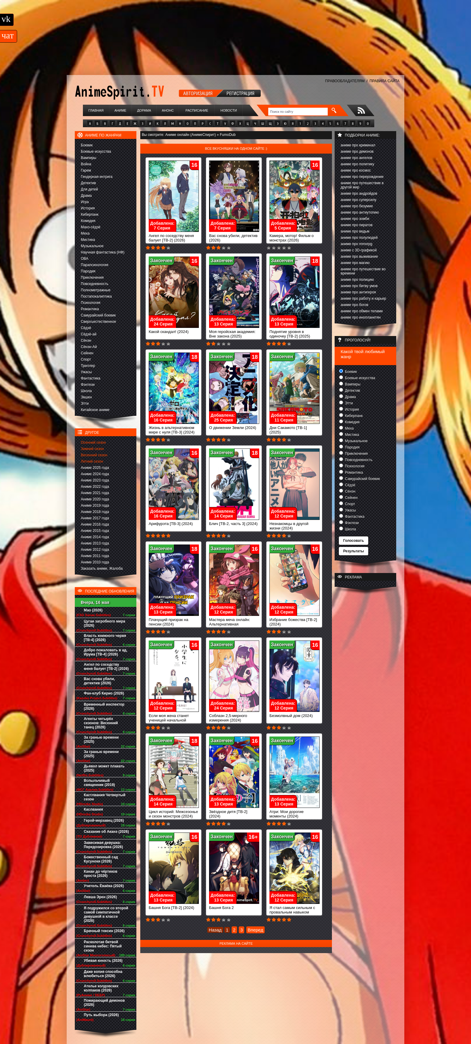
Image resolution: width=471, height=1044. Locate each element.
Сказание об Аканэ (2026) (106, 832)
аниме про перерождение (362, 177)
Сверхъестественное (98, 322)
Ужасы (86, 372)
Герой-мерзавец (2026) (104, 820)
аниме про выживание (359, 256)
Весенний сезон (94, 455)
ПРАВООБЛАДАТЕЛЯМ (344, 81)
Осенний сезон (93, 442)
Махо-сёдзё (90, 227)
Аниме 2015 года (95, 531)
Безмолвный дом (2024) (294, 714)
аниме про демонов (357, 151)
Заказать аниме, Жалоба (102, 568)
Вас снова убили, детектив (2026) (99, 681)
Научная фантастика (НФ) (102, 252)
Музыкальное (92, 246)
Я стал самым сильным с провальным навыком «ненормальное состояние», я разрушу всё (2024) (294, 915)
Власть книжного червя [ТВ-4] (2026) (105, 638)
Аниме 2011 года (95, 556)
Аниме (120, 110)
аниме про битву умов (359, 286)
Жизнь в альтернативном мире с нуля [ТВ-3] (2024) (174, 428)
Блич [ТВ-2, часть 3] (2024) (234, 522)
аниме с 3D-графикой (359, 250)
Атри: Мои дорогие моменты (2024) (294, 812)
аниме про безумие (357, 206)
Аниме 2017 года (95, 518)
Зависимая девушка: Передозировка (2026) (103, 845)
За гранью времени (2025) (101, 739)
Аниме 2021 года (95, 493)
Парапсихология (94, 265)
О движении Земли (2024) (234, 426)
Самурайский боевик (98, 315)
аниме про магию (355, 263)
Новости (228, 110)
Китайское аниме (95, 410)
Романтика (90, 309)
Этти (85, 403)
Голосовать (353, 540)
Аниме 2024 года (95, 474)
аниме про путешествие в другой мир (362, 185)
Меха (85, 233)
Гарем (86, 170)
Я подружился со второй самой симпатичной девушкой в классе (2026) (106, 914)
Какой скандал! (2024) (174, 330)
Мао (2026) (93, 610)
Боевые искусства (96, 151)
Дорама (144, 110)
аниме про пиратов (356, 225)
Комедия (88, 221)
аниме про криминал (358, 145)
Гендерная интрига (96, 177)
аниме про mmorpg (356, 244)
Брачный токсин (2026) (104, 931)
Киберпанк (90, 214)
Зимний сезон (92, 449)
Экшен (86, 397)
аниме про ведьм (355, 231)
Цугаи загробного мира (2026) (104, 623)
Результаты (353, 551)
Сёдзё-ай (88, 334)
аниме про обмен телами (362, 311)
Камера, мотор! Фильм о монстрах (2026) (294, 236)
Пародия (88, 271)
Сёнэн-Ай (89, 347)
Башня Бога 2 (234, 906)
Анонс (168, 110)
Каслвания (93, 809)
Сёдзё (86, 328)
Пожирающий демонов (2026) (104, 1002)
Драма (86, 196)
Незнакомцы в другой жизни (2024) (294, 524)
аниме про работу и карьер (363, 298)
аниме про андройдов (359, 193)
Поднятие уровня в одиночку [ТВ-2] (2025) (294, 332)
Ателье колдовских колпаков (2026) (101, 988)
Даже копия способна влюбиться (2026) (103, 974)
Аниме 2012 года (95, 550)
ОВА (84, 258)
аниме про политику (357, 164)
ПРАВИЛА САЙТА (384, 81)
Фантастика (90, 378)
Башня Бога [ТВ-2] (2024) (174, 906)
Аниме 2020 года (95, 499)
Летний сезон (92, 461)
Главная (95, 110)
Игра (85, 202)
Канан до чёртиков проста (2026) (100, 873)
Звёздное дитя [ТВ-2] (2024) (234, 812)
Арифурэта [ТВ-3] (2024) (174, 522)
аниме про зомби (355, 219)
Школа (86, 391)
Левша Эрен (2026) (100, 897)
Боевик (87, 145)
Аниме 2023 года (95, 480)
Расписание (197, 110)
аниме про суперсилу (358, 200)
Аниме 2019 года (95, 505)
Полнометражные (96, 290)
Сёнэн (86, 340)
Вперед (255, 929)
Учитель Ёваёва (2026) (104, 886)
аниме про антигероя (358, 292)
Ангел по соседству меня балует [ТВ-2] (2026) (106, 666)
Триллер (88, 366)
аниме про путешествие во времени (363, 271)
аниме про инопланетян (361, 317)
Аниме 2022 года (95, 486)
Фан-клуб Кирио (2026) (104, 693)
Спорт (86, 359)
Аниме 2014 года (95, 537)
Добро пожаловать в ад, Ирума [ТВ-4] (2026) (105, 652)
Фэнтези (88, 384)
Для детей (89, 189)
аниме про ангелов (356, 158)
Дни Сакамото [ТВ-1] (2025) (294, 428)
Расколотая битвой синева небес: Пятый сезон (103, 946)
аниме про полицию (357, 280)
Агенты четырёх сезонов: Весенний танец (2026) (101, 723)
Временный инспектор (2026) (104, 706)
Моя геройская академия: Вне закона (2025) (234, 332)
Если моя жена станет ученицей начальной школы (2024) (174, 718)
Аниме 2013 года (95, 543)
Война (86, 164)
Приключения (92, 277)
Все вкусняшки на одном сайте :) (236, 148)
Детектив (88, 183)
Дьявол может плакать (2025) (104, 768)
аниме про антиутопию (360, 212)
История (88, 208)
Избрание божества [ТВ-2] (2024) (294, 620)
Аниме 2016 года (95, 524)
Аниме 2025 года (95, 468)
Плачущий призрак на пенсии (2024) (174, 620)
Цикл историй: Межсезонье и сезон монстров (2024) (174, 812)
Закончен (161, 260)
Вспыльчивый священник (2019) (99, 782)
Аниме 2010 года (95, 562)
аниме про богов (354, 305)
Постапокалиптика (96, 296)
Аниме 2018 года (95, 512)
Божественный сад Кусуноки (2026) (101, 859)
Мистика (88, 240)
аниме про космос (356, 170)
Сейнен (87, 353)
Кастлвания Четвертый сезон (104, 797)
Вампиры (88, 158)
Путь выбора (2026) (101, 1015)
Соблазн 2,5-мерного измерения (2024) (234, 716)
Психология (90, 303)
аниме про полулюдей (359, 238)
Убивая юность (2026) (103, 960)
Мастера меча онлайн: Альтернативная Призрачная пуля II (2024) (234, 622)
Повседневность (94, 284)
